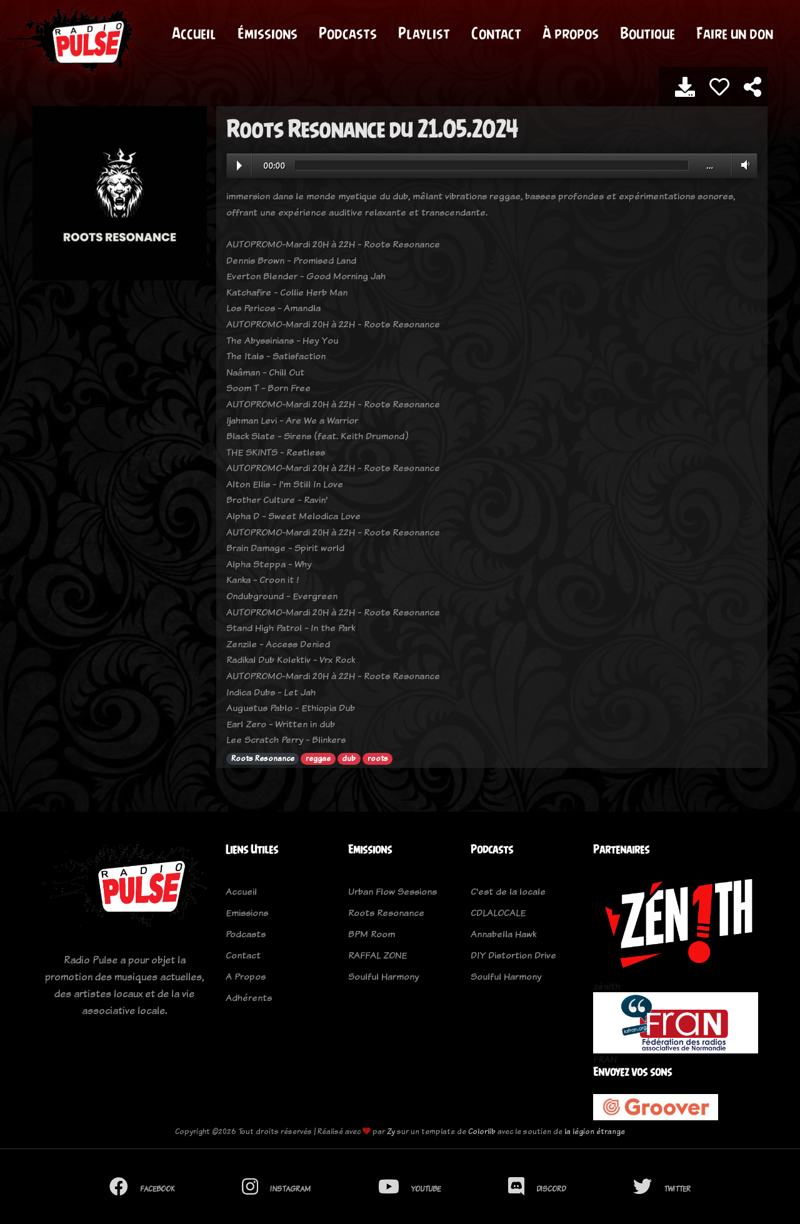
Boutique (647, 33)
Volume (742, 165)
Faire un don (734, 33)
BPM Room (371, 933)
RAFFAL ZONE (377, 955)
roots (378, 759)
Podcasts (348, 33)
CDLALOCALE (498, 912)
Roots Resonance (262, 759)
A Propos (246, 976)
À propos (570, 33)
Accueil (194, 33)
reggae (318, 759)
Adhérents (249, 997)
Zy (391, 1131)
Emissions (247, 912)
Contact (496, 33)
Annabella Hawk (503, 933)
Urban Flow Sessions (392, 891)
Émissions (268, 33)
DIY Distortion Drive (513, 955)
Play (239, 166)
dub (349, 759)
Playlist (424, 33)
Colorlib (482, 1131)
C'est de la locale (508, 891)
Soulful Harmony (383, 976)
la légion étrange (594, 1131)
